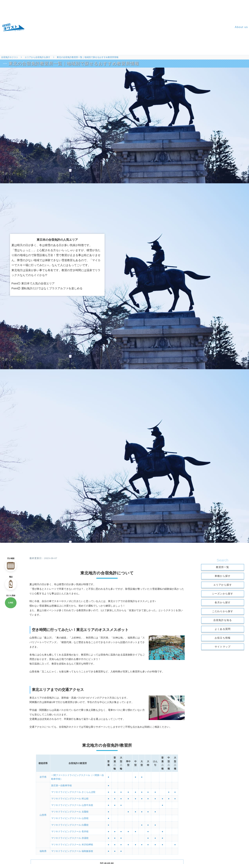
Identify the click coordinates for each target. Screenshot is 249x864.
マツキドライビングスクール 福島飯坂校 (72, 849)
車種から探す (223, 576)
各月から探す (223, 602)
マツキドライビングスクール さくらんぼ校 (73, 791)
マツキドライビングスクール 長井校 (70, 830)
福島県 (43, 849)
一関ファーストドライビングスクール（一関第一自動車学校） (77, 777)
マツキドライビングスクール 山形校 (70, 817)
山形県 (43, 814)
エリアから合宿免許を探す (37, 57)
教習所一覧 (222, 567)
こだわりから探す (222, 611)
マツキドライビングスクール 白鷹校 (70, 824)
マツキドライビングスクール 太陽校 (70, 811)
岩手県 (43, 777)
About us (241, 27)
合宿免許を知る (222, 620)
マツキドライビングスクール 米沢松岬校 (72, 843)
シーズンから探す (222, 593)
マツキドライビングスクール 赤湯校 (70, 837)
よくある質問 (223, 629)
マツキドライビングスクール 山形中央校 (72, 804)
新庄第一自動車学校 (61, 785)
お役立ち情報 (223, 637)
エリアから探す (222, 584)
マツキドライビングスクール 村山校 (70, 798)
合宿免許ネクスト (9, 57)
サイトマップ (223, 646)
